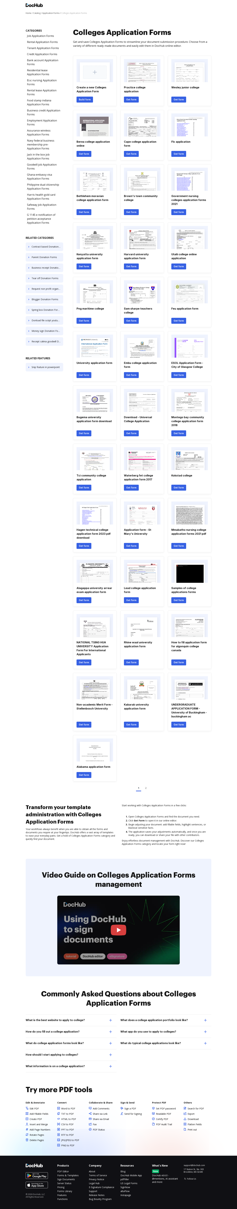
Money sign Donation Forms (47, 330)
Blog (122, 1171)
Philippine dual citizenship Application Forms (43, 186)
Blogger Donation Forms (45, 299)
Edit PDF (34, 1108)
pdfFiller (124, 1179)
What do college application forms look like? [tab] (69, 1043)
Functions (62, 1199)
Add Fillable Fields (39, 1113)
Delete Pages (37, 1140)
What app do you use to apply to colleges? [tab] (163, 1031)
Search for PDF (196, 1108)
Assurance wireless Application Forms (39, 132)
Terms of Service (98, 1175)
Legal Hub (94, 1183)
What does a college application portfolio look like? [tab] (163, 1020)
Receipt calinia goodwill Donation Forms (47, 341)
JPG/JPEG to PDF (70, 1140)
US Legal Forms (128, 1183)
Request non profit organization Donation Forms (47, 288)
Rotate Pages (37, 1134)
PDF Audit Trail (164, 1124)
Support (93, 1191)
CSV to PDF (67, 1124)
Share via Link (100, 1113)
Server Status (64, 1183)
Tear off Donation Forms (45, 278)
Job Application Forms (40, 36)
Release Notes (97, 1195)
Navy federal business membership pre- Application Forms (40, 144)
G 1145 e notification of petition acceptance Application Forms (41, 218)
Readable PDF (163, 1113)
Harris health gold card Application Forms (41, 196)
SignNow (125, 1187)
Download (193, 1119)
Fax (95, 1124)
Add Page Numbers (40, 1129)
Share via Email (101, 1119)
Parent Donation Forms (44, 257)
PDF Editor (63, 1171)
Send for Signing (133, 1113)
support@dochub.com (194, 1165)
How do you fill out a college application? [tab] (69, 1031)
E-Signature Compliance (101, 1187)
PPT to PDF (67, 1129)
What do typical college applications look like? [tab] (163, 1043)
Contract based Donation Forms (47, 246)
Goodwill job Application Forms (42, 166)
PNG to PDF (67, 1145)
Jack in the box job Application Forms (38, 156)
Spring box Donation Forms (46, 309)
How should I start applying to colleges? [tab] (69, 1054)
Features (62, 1195)
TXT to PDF (67, 1113)
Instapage (125, 1195)
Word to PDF (68, 1108)
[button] (118, 930)
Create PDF (36, 1119)
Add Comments (101, 1108)
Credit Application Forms (42, 54)
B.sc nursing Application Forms (42, 82)
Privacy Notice (96, 1179)
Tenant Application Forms (43, 48)
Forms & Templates (68, 1175)
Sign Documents (66, 1179)
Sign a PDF (130, 1108)
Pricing (60, 1187)
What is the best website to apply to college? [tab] (69, 1020)
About (92, 1171)
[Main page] (34, 5)
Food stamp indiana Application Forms (39, 102)
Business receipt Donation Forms (47, 267)
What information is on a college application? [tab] (69, 1066)
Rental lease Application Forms (41, 92)
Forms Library (64, 1191)
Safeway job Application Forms (41, 206)
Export (191, 1113)
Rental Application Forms (42, 42)
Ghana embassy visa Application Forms (39, 176)
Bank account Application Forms (42, 62)
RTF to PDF (67, 1134)
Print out (192, 1129)
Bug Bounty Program (100, 1199)
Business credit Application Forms (43, 112)
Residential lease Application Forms (38, 72)
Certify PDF (162, 1119)
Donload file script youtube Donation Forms (47, 320)
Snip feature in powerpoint (46, 367)
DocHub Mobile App (131, 1175)
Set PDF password (166, 1108)
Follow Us (191, 1178)
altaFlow (125, 1191)
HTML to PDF (68, 1119)
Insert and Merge (39, 1124)
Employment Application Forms (42, 122)
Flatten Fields (195, 1124)
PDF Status (99, 1129)
